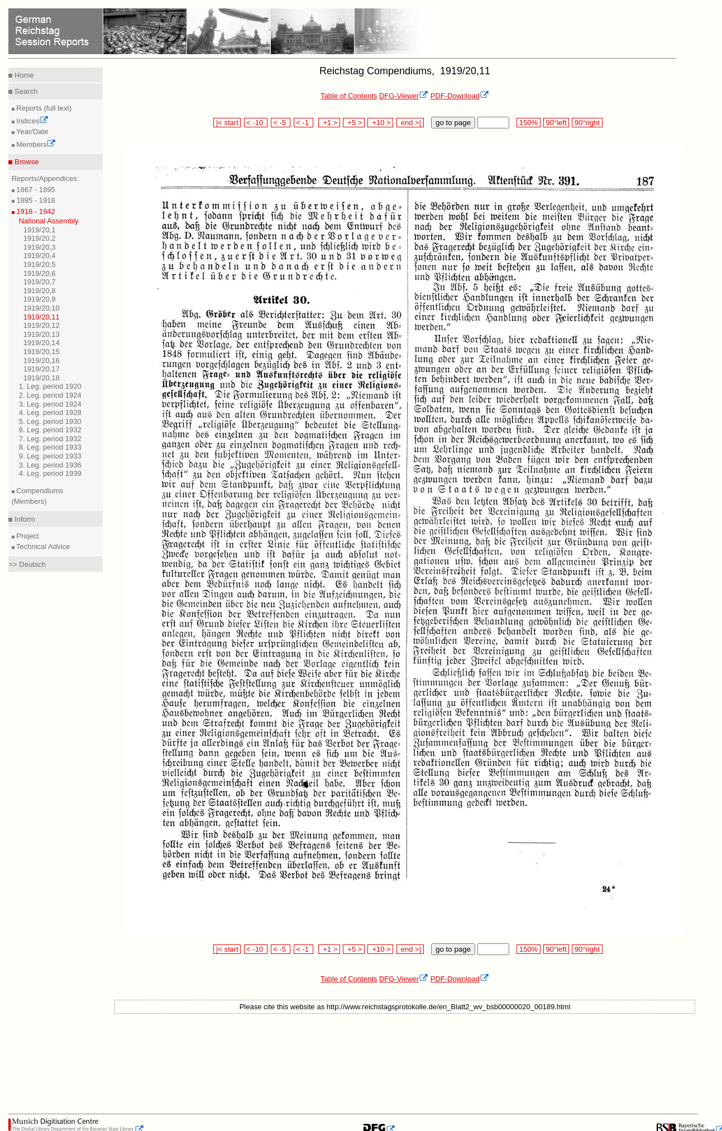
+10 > (380, 122)
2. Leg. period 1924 (50, 395)
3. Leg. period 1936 (50, 465)
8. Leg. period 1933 (50, 447)
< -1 (303, 122)
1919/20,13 (41, 334)
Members (35, 144)
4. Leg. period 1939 (50, 473)
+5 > (353, 122)
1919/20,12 (41, 325)
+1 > (329, 122)
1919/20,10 (41, 308)
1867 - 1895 (35, 189)
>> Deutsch (27, 564)
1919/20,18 (41, 378)
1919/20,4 (39, 255)
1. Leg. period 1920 (50, 386)
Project (27, 536)
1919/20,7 (39, 282)
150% (528, 122)
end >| (410, 122)
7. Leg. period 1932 (50, 439)
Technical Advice (42, 546)
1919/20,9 (39, 299)
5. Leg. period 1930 (50, 421)
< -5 (280, 122)
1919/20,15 (41, 351)
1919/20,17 (41, 369)
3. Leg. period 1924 (50, 404)
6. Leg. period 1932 (50, 430)
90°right (586, 122)
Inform (23, 519)
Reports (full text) (43, 108)
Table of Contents (349, 96)
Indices (32, 121)
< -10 (256, 122)
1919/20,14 (41, 342)
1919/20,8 (39, 291)
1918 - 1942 (35, 211)
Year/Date (32, 131)
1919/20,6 (39, 273)
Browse (25, 162)
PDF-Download (460, 96)
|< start (227, 122)
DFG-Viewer (403, 96)
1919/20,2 (39, 238)
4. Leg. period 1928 (50, 412)
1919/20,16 (41, 360)
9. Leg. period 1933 (50, 456)
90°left (556, 122)
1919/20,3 (39, 247)
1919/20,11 (41, 317)
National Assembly (49, 221)
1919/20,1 (39, 230)
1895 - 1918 (35, 200)
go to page (453, 122)
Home (23, 75)
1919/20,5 (39, 264)
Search (24, 91)
